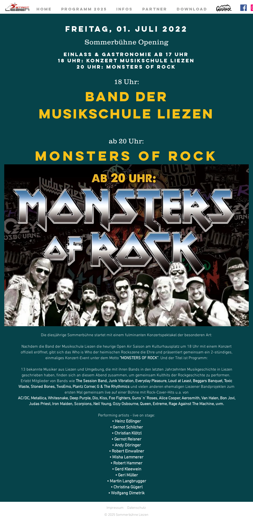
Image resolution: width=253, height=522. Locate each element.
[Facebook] (243, 7)
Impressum (115, 508)
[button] (126, 245)
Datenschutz (136, 508)
